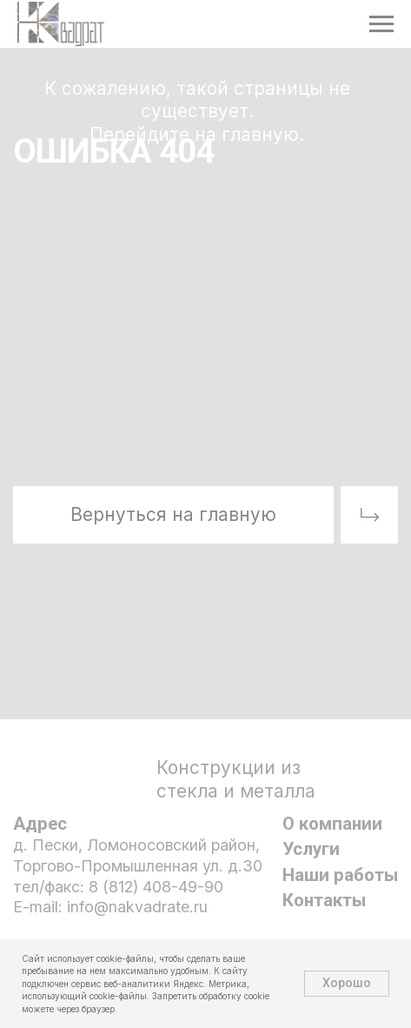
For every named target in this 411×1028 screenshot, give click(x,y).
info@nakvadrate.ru (137, 907)
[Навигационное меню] (381, 24)
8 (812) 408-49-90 (156, 887)
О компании (332, 823)
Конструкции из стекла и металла (235, 779)
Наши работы (340, 874)
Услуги (311, 848)
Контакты (324, 900)
